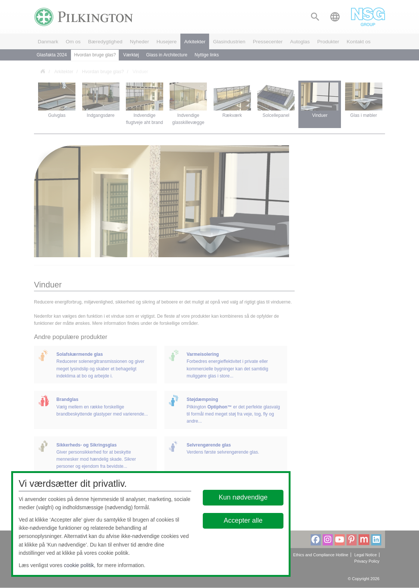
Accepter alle (243, 520)
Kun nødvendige (242, 497)
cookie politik (79, 565)
